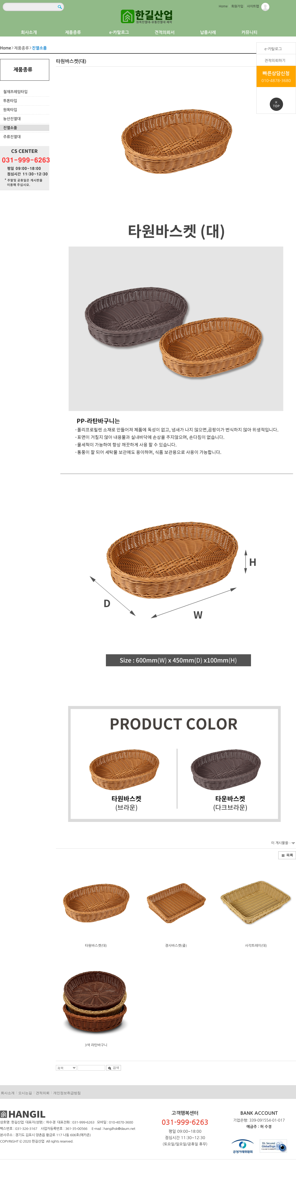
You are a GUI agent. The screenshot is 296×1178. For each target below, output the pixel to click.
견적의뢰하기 (274, 60)
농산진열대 (12, 119)
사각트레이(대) (256, 945)
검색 (113, 1068)
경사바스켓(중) (176, 945)
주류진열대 (12, 137)
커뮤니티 (249, 32)
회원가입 (237, 6)
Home (223, 6)
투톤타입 (10, 101)
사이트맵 (253, 6)
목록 (287, 855)
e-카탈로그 (119, 32)
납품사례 (208, 32)
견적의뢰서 (164, 32)
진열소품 (10, 128)
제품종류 (73, 32)
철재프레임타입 (15, 92)
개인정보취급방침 (67, 1093)
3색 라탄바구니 (96, 1045)
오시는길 (25, 1093)
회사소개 (29, 32)
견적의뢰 (43, 1093)
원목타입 (10, 110)
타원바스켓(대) (96, 945)
